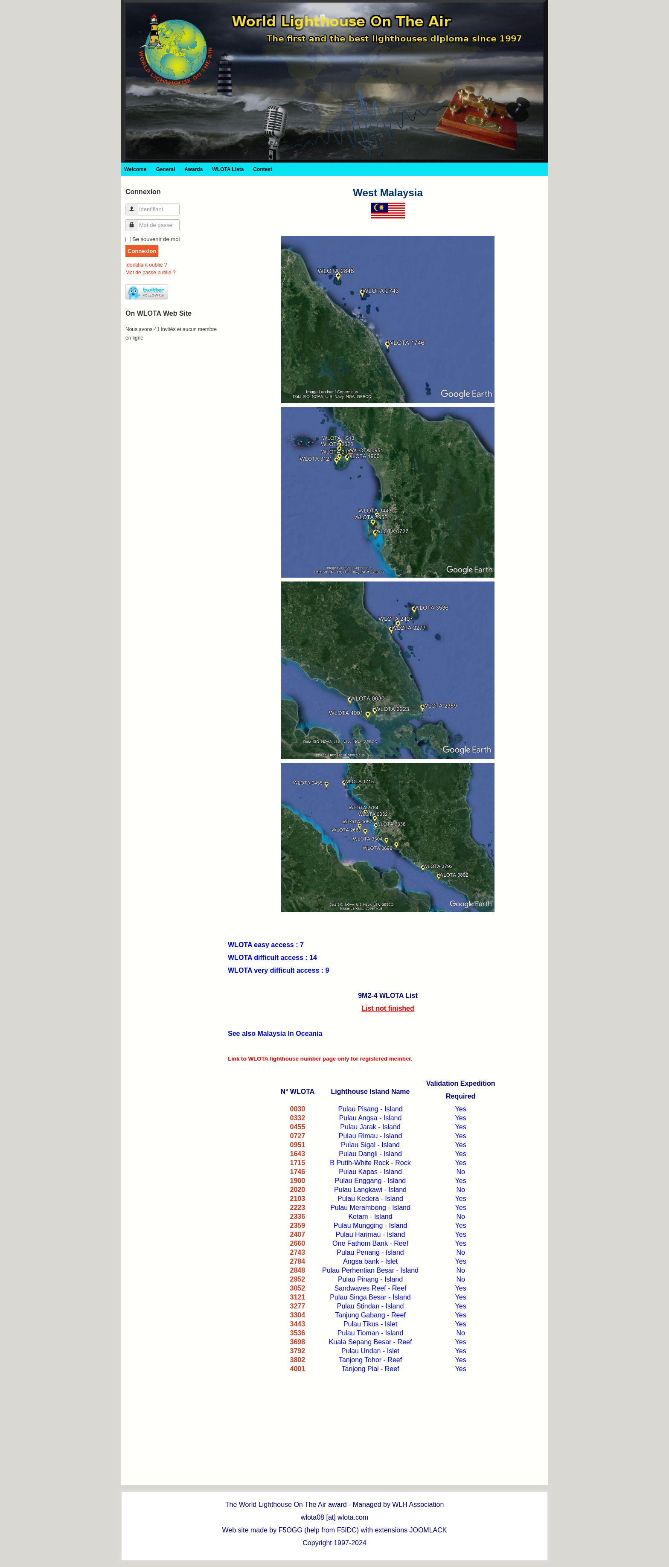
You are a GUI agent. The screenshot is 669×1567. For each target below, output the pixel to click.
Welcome (135, 169)
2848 (297, 1270)
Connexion (142, 251)
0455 (297, 1127)
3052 (297, 1288)
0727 (297, 1136)
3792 (297, 1351)
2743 (297, 1252)
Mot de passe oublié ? (150, 273)
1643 (297, 1153)
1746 (297, 1171)
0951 (297, 1144)
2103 (297, 1198)
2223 (297, 1207)
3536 (297, 1333)
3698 (297, 1342)
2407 (297, 1234)
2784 (297, 1261)
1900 (297, 1180)
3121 (297, 1297)
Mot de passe (134, 221)
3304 (297, 1315)
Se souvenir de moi (156, 239)
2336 (297, 1216)
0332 (297, 1118)
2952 (297, 1279)
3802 (297, 1359)
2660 (297, 1243)
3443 (297, 1324)
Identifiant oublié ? (146, 265)
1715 (297, 1162)
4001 (297, 1368)
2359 (297, 1225)
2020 (297, 1189)
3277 (297, 1306)
